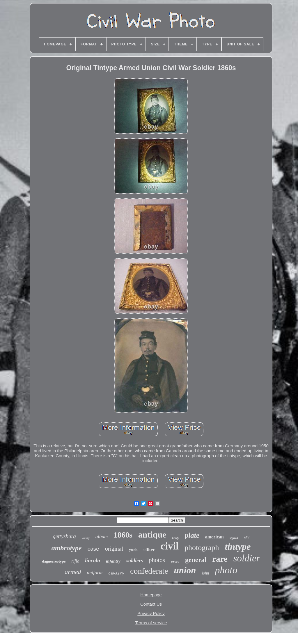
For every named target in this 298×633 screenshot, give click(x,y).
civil (170, 546)
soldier (246, 558)
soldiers (134, 560)
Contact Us (151, 604)
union (185, 570)
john (205, 573)
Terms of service (151, 622)
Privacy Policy (150, 613)
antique (152, 534)
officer (149, 549)
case (93, 549)
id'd (246, 537)
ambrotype (67, 548)
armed (73, 571)
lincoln (92, 560)
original (114, 548)
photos (157, 559)
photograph (202, 547)
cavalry (116, 573)
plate (192, 535)
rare (220, 558)
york (133, 549)
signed (234, 538)
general (195, 559)
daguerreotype (54, 561)
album (101, 536)
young (86, 538)
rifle (75, 560)
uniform (95, 572)
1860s (122, 535)
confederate (149, 570)
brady (175, 538)
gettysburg (64, 536)
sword (175, 561)
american (214, 536)
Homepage (151, 594)
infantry (113, 561)
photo (226, 570)
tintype (238, 546)
